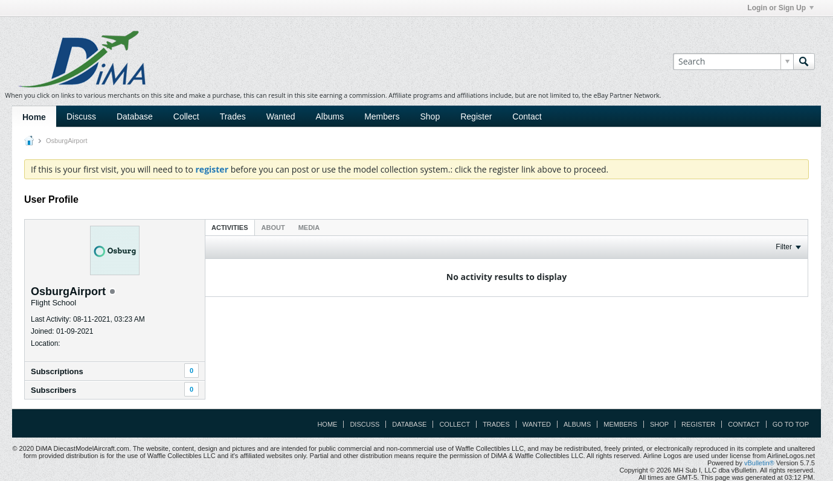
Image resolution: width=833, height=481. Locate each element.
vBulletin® (759, 463)
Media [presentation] (309, 227)
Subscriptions (57, 371)
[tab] (230, 227)
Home (34, 117)
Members (381, 116)
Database (135, 116)
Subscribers (53, 390)
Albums (329, 116)
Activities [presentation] (229, 227)
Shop (430, 116)
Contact (526, 116)
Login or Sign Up (780, 8)
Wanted (280, 116)
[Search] (733, 61)
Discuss (81, 116)
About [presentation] (273, 227)
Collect (186, 116)
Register (476, 116)
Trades (233, 116)
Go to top (791, 424)
